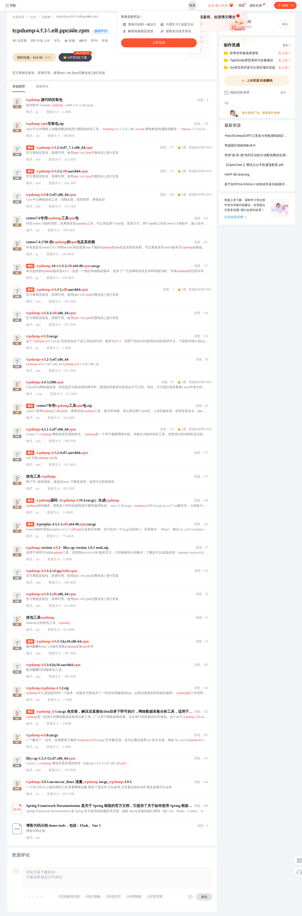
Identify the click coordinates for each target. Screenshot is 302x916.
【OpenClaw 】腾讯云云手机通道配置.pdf (253, 165)
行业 (33, 17)
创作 (285, 5)
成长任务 (257, 4)
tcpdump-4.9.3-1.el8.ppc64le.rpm (51, 31)
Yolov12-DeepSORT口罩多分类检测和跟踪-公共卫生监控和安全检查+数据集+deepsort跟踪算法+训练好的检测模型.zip (256, 136)
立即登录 (159, 42)
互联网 (46, 17)
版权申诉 (100, 31)
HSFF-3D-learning (236, 174)
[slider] (33, 897)
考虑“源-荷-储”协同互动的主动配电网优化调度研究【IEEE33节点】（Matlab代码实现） (256, 155)
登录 (192, 5)
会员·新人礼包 (220, 5)
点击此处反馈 (235, 217)
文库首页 (18, 17)
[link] (18, 17)
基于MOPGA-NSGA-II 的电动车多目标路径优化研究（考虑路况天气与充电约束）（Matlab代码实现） (256, 184)
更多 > (286, 45)
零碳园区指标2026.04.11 (239, 145)
